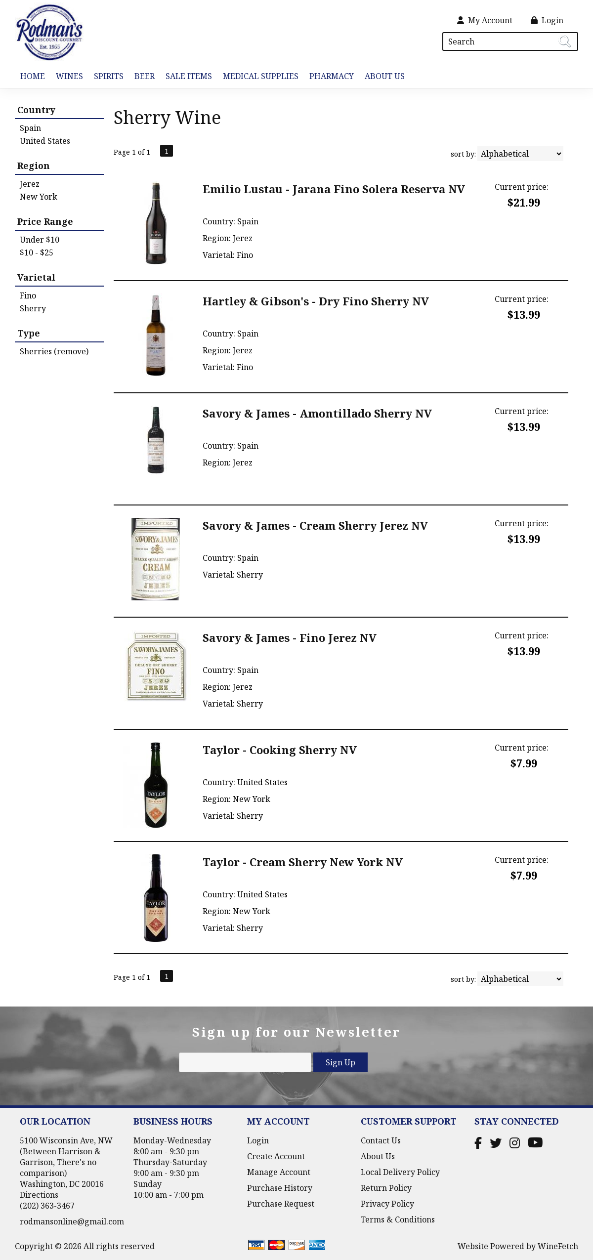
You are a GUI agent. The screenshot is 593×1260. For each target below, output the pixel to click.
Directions (39, 1194)
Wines (66, 77)
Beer (142, 77)
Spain (30, 128)
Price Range (45, 221)
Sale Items (189, 76)
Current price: (522, 186)
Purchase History (279, 1187)
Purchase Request (280, 1203)
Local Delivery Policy (400, 1172)
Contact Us (381, 1140)
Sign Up (340, 1062)
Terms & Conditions (398, 1219)
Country (36, 110)
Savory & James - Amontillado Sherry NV (317, 413)
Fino (28, 295)
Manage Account (278, 1172)
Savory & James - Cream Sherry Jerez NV (315, 525)
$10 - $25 (36, 252)
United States (45, 140)
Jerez (30, 183)
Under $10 (39, 239)
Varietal (36, 277)
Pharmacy (331, 76)
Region (33, 165)
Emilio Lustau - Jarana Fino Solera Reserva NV (334, 188)
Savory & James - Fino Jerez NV (290, 637)
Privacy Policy (387, 1203)
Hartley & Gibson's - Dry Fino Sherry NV (316, 301)
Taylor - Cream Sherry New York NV (303, 861)
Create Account (276, 1156)
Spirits (106, 77)
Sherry (33, 308)
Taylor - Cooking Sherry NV (280, 749)
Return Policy (386, 1187)
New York (38, 196)
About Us (382, 77)
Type (28, 333)
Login (547, 20)
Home (32, 76)
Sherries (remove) (54, 351)
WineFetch (558, 1246)
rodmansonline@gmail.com (72, 1221)
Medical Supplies (260, 76)
